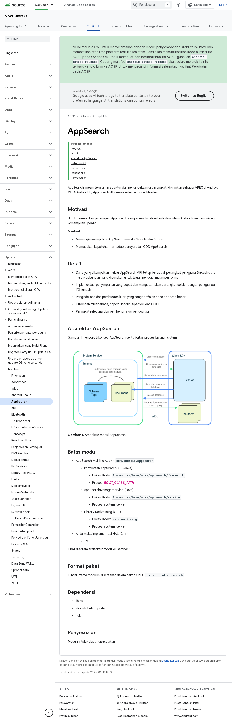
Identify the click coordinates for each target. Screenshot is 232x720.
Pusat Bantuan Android (189, 696)
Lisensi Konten (170, 660)
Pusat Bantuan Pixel (186, 703)
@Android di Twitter (130, 696)
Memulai (44, 26)
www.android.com (186, 716)
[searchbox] (27, 39)
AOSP (71, 116)
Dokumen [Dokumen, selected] (41, 5)
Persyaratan (67, 703)
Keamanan (68, 26)
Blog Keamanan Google (132, 716)
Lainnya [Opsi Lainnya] (214, 26)
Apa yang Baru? (16, 26)
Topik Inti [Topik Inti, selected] (93, 26)
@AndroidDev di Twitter (132, 703)
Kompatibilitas (122, 26)
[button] (24, 64)
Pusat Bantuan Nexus (187, 709)
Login (223, 5)
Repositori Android (71, 696)
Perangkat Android (157, 26)
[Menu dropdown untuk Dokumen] (53, 5)
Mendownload (68, 709)
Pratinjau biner (68, 716)
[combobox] (151, 5)
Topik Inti (101, 116)
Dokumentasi (17, 16)
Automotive (190, 26)
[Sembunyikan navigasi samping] (49, 713)
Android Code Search (79, 5)
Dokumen (85, 116)
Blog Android (125, 709)
